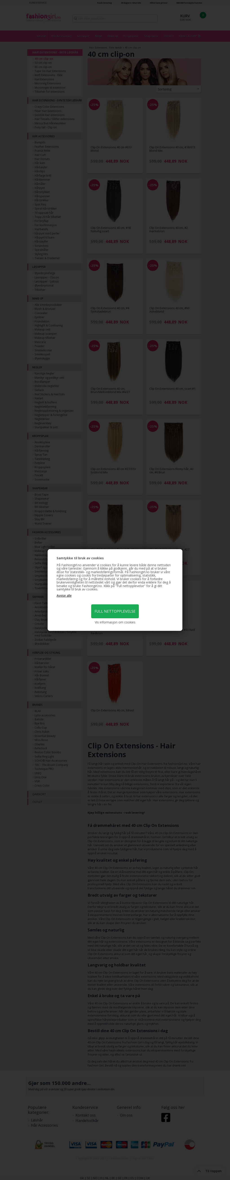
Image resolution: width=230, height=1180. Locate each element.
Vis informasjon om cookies (115, 622)
